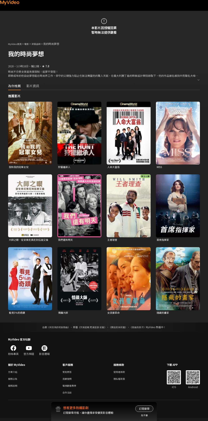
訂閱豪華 (144, 408)
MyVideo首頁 (16, 44)
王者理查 (112, 240)
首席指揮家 (163, 240)
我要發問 (67, 380)
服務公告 (13, 380)
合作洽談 (67, 395)
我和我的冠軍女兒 (19, 167)
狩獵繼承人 (64, 167)
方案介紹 (13, 373)
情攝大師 (63, 313)
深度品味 (40, 44)
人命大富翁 (114, 167)
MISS (160, 167)
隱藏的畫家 (163, 313)
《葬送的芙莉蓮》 (119, 328)
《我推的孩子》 (140, 328)
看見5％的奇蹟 (17, 313)
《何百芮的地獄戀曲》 (56, 328)
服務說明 (13, 388)
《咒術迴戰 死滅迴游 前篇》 (92, 328)
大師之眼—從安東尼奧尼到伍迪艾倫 (28, 240)
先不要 (144, 415)
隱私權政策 (122, 380)
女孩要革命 (114, 313)
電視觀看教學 (70, 388)
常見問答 (67, 373)
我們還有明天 (66, 240)
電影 (29, 44)
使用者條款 (122, 373)
